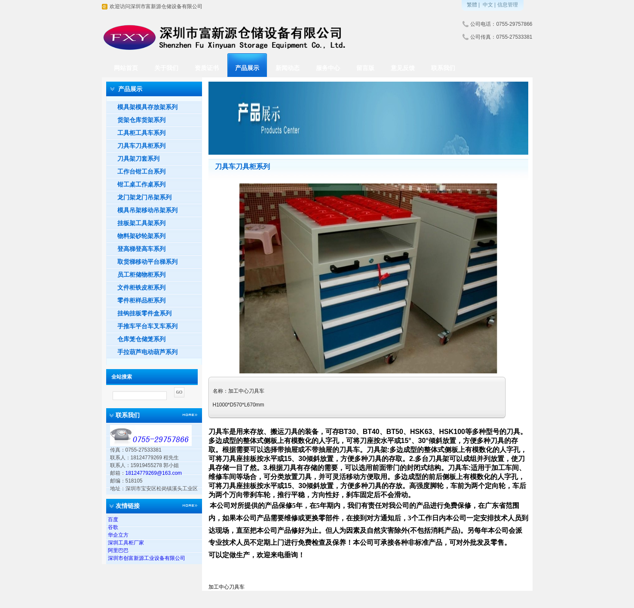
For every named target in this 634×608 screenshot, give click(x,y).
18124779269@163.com (154, 473)
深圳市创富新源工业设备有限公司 (146, 558)
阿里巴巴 (118, 550)
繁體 (472, 5)
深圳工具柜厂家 (126, 543)
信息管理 (507, 5)
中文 (488, 5)
